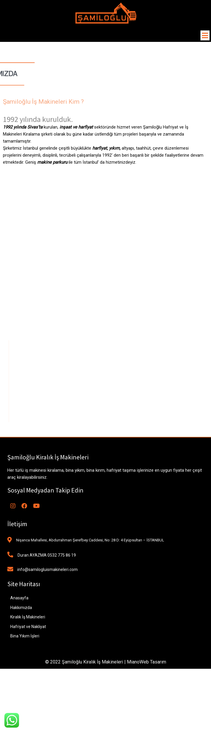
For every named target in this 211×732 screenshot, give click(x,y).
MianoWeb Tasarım (146, 662)
